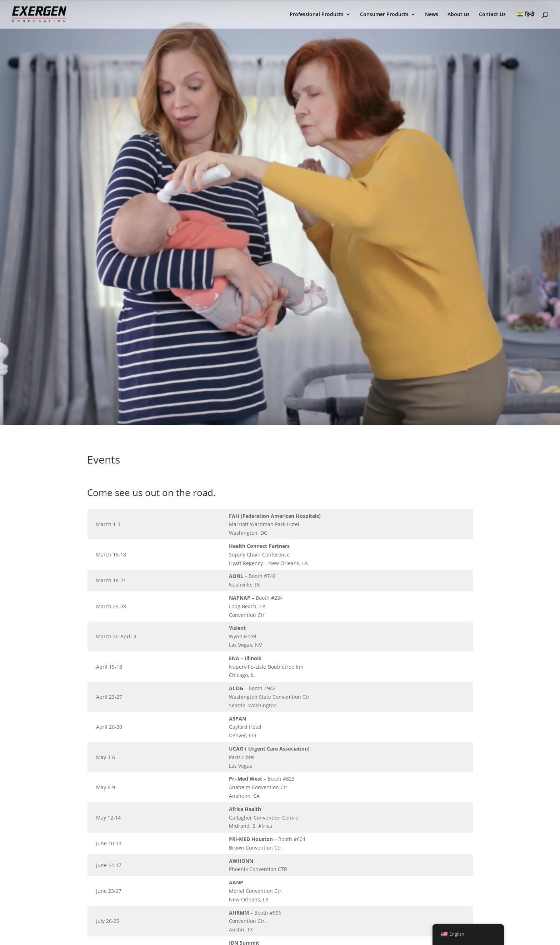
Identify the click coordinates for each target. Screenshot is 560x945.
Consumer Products (384, 15)
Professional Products (317, 15)
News (431, 15)
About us (459, 15)
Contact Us (492, 15)
